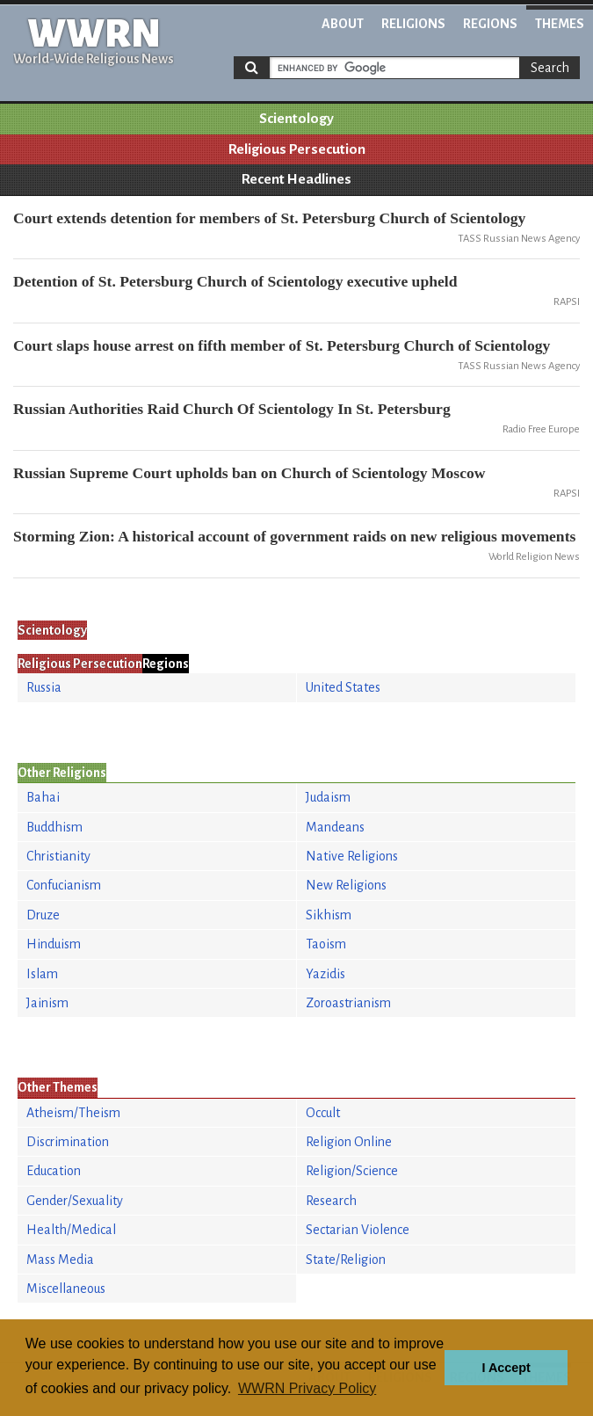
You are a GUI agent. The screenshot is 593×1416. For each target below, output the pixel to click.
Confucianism (63, 885)
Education (53, 1171)
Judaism (328, 797)
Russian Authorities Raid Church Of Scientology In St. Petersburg (232, 409)
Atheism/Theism (73, 1113)
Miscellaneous (65, 1289)
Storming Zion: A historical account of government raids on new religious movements (294, 536)
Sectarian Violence (357, 1230)
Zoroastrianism (348, 1003)
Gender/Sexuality (74, 1201)
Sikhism (328, 915)
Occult (323, 1113)
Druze (43, 915)
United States (343, 687)
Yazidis (325, 974)
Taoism (326, 944)
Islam (42, 974)
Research (331, 1201)
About (343, 24)
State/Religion (346, 1260)
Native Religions (352, 856)
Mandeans (335, 827)
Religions (413, 24)
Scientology (296, 119)
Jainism (47, 1003)
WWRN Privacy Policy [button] (307, 1388)
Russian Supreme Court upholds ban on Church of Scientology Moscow (249, 473)
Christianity (58, 856)
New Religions (346, 885)
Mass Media (60, 1260)
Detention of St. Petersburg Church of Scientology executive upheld (235, 281)
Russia (43, 687)
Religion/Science (352, 1171)
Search (550, 68)
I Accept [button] (505, 1368)
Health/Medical (71, 1230)
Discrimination (67, 1142)
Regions (490, 24)
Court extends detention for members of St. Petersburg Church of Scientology (269, 218)
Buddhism (54, 827)
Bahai (43, 797)
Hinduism (53, 944)
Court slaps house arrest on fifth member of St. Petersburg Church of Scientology (281, 345)
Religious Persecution (296, 149)
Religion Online (349, 1142)
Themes (559, 24)
